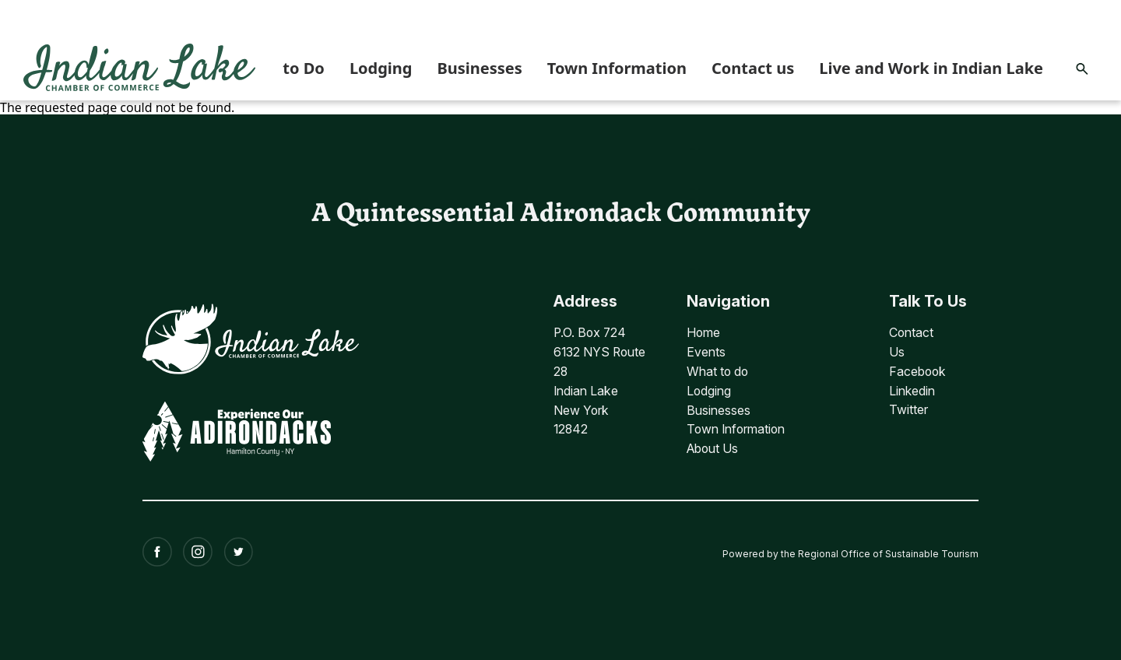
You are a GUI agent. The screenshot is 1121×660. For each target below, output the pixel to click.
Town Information (617, 68)
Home (706, 332)
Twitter (908, 407)
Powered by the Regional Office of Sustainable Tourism (850, 547)
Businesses (479, 68)
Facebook (918, 369)
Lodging (381, 68)
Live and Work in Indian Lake (931, 68)
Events (708, 351)
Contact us (753, 68)
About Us (716, 444)
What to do (720, 369)
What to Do (281, 68)
